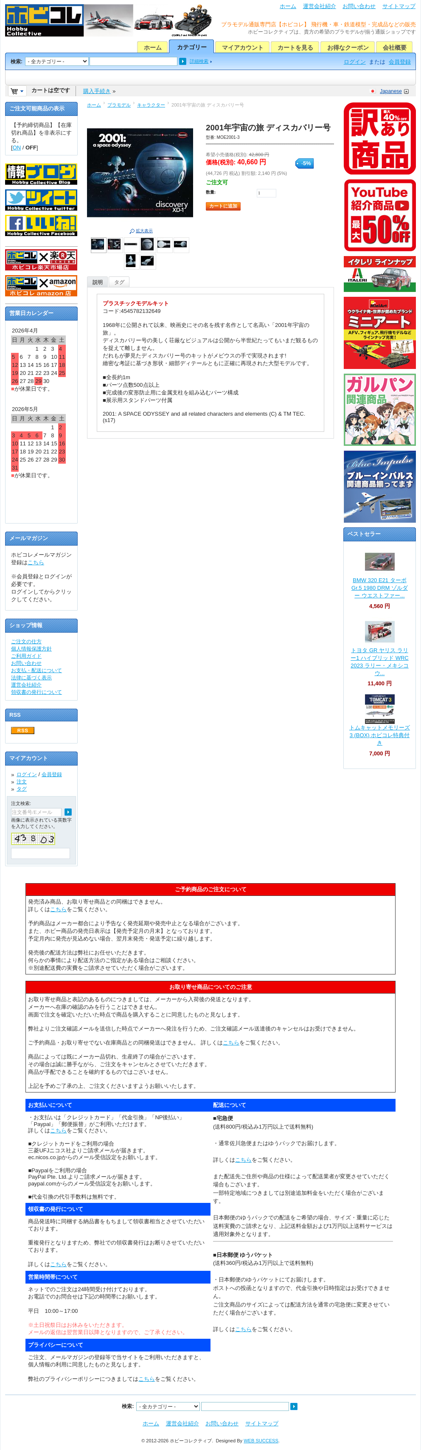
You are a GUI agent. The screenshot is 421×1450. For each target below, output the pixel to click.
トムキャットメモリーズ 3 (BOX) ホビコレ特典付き (379, 735)
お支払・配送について (36, 670)
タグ (119, 282)
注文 (22, 782)
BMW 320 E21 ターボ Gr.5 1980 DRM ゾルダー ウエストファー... (379, 588)
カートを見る (295, 47)
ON (17, 147)
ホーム (288, 6)
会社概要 (395, 47)
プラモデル (119, 104)
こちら (36, 562)
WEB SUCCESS (261, 1440)
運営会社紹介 (319, 6)
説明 (98, 282)
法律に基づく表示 (31, 678)
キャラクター (151, 104)
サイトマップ (398, 6)
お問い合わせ (359, 6)
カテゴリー (192, 47)
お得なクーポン (348, 47)
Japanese (391, 91)
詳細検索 (199, 61)
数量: (211, 192)
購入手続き (97, 91)
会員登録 (400, 62)
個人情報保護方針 (31, 649)
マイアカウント (243, 47)
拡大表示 (144, 230)
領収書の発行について (36, 692)
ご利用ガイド (26, 656)
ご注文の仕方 (26, 642)
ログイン (355, 62)
